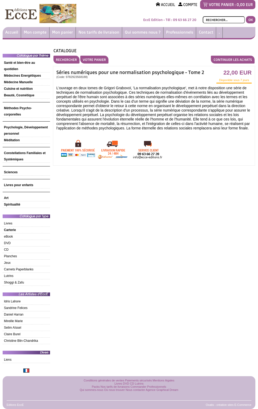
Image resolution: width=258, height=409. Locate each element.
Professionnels (179, 32)
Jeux (7, 263)
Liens (8, 359)
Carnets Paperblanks (18, 269)
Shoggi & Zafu (14, 282)
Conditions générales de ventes (104, 380)
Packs (96, 386)
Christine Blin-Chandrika (21, 341)
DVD (7, 243)
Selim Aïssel (12, 327)
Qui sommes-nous (91, 389)
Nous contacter (135, 389)
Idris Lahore (12, 301)
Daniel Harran (13, 314)
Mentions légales (164, 380)
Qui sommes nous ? (143, 32)
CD (6, 249)
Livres (8, 223)
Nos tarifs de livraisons (115, 386)
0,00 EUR (245, 4)
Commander (139, 386)
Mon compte (35, 32)
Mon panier (62, 32)
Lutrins (8, 276)
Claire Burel (12, 334)
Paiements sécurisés (138, 380)
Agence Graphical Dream (162, 389)
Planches (10, 256)
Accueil (11, 32)
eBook (8, 236)
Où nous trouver (114, 389)
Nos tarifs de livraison (98, 32)
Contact (206, 32)
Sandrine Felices (15, 308)
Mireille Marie (13, 321)
